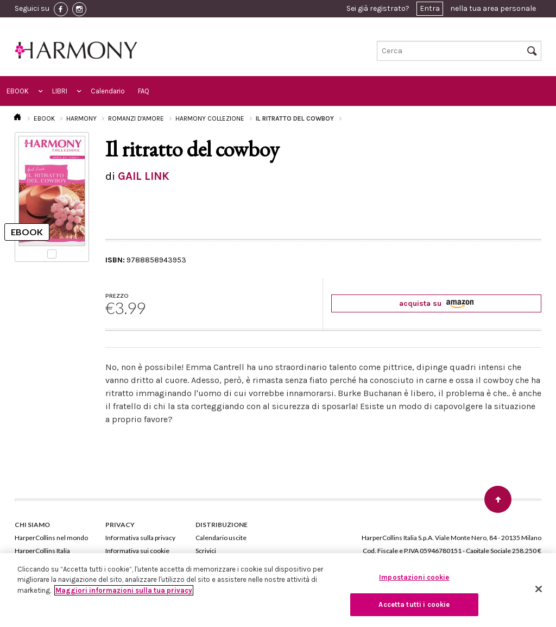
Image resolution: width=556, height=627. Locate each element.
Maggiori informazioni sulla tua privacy (123, 590)
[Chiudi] (539, 589)
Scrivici (205, 551)
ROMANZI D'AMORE (136, 118)
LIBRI (59, 91)
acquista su (436, 303)
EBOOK (18, 91)
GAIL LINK (143, 176)
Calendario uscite (221, 538)
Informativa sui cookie (137, 551)
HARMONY (81, 118)
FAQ (143, 91)
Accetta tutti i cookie (414, 604)
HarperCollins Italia (42, 551)
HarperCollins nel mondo (51, 538)
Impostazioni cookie (414, 577)
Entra (430, 8)
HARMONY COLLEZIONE (209, 118)
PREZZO (117, 295)
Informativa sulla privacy (140, 538)
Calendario (108, 91)
